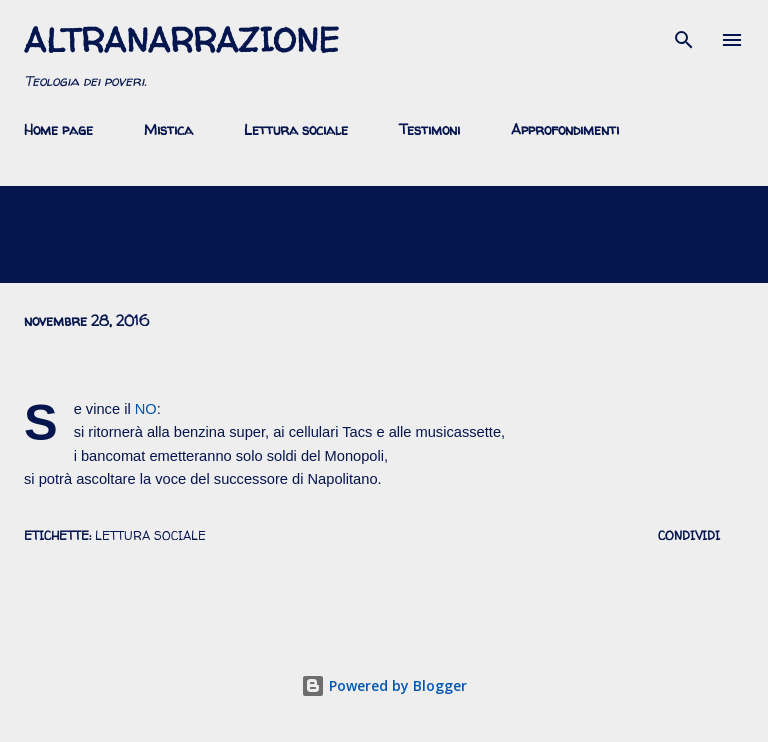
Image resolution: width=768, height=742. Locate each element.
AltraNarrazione (181, 40)
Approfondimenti (565, 129)
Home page (58, 129)
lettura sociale (150, 535)
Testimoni (429, 129)
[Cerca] (684, 36)
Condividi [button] (689, 535)
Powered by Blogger (384, 685)
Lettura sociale (296, 129)
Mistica (168, 129)
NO (146, 409)
